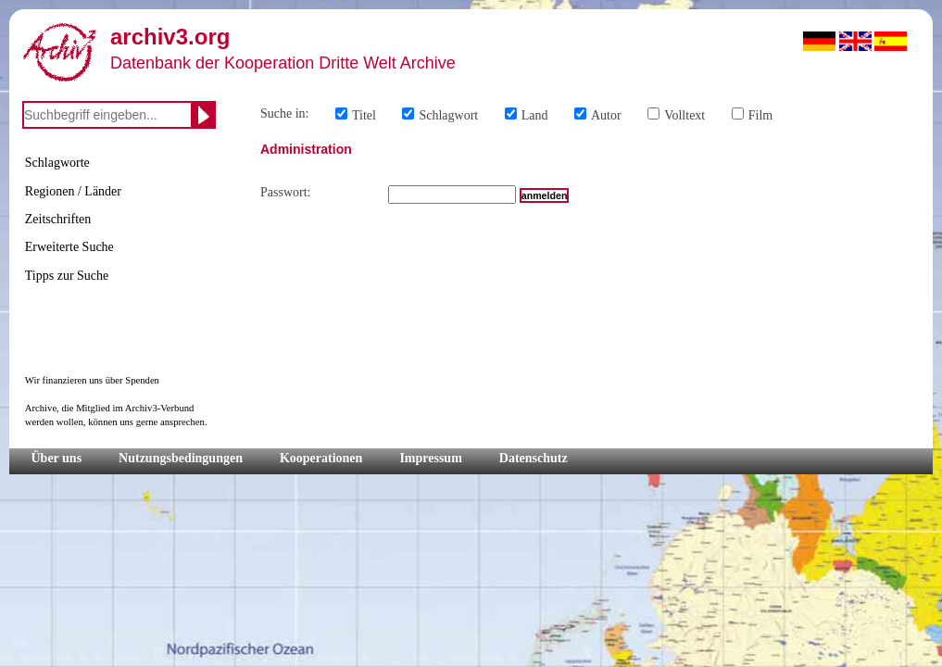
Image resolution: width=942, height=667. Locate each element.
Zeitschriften (58, 219)
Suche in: (284, 113)
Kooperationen (321, 458)
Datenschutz (533, 458)
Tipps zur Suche (67, 276)
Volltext (684, 115)
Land (534, 115)
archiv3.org (170, 36)
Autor (606, 115)
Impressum (430, 458)
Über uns (56, 458)
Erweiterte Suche (69, 247)
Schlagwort (448, 115)
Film (760, 115)
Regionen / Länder (73, 191)
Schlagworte (57, 163)
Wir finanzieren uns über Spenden (92, 380)
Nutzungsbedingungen (181, 458)
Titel (364, 115)
